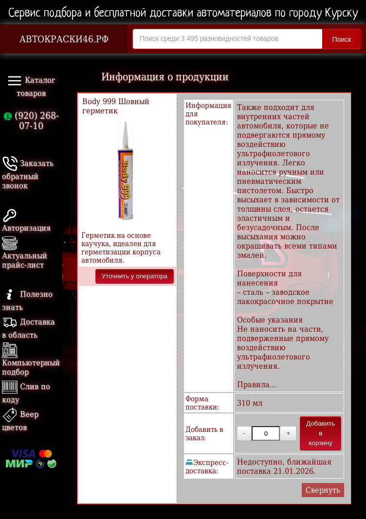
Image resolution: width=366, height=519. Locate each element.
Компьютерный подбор (31, 360)
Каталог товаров (31, 85)
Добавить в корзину (320, 433)
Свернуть (323, 490)
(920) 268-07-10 (31, 120)
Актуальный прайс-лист (24, 253)
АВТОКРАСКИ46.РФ (64, 39)
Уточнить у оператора (134, 276)
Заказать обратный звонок (28, 174)
